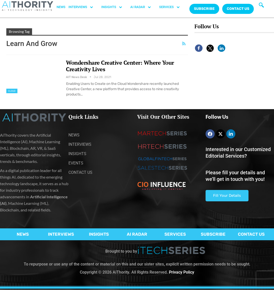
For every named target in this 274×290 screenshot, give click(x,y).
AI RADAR (143, 7)
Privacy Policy (181, 272)
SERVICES (172, 7)
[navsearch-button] (261, 6)
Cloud (12, 91)
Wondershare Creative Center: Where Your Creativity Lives (120, 66)
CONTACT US (238, 9)
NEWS (61, 7)
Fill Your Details (227, 195)
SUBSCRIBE (213, 234)
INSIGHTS (114, 7)
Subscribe (204, 9)
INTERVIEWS (83, 7)
